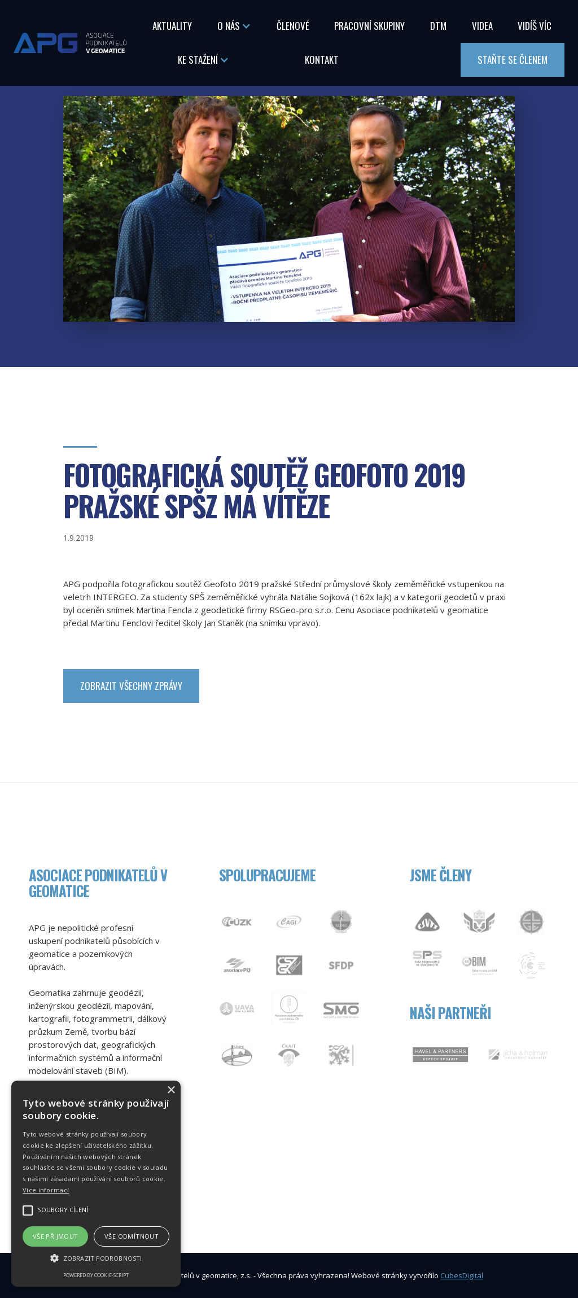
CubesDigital (461, 1275)
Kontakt (322, 60)
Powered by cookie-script (96, 1275)
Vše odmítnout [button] (131, 1236)
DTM (438, 26)
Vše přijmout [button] (55, 1236)
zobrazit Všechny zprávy (131, 686)
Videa (482, 26)
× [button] (171, 1090)
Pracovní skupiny (369, 26)
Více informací (46, 1190)
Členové (293, 26)
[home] (70, 43)
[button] (234, 26)
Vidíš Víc (534, 26)
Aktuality (172, 26)
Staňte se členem (513, 60)
